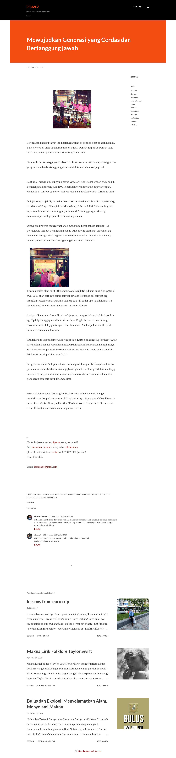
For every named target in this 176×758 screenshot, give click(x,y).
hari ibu (134, 108)
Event (133, 104)
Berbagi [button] (134, 77)
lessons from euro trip (48, 601)
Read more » (102, 636)
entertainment (136, 101)
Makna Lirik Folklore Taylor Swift (59, 651)
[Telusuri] (137, 6)
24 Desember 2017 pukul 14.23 (55, 535)
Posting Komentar (46, 685)
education (134, 97)
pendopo (134, 114)
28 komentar (43, 636)
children (134, 91)
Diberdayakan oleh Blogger (88, 751)
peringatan (135, 118)
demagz (133, 94)
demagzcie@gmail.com (45, 466)
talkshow (134, 125)
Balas (37, 529)
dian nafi (37, 535)
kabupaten (135, 111)
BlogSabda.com (40, 516)
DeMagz (32, 7)
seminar (134, 121)
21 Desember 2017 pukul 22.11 (61, 516)
